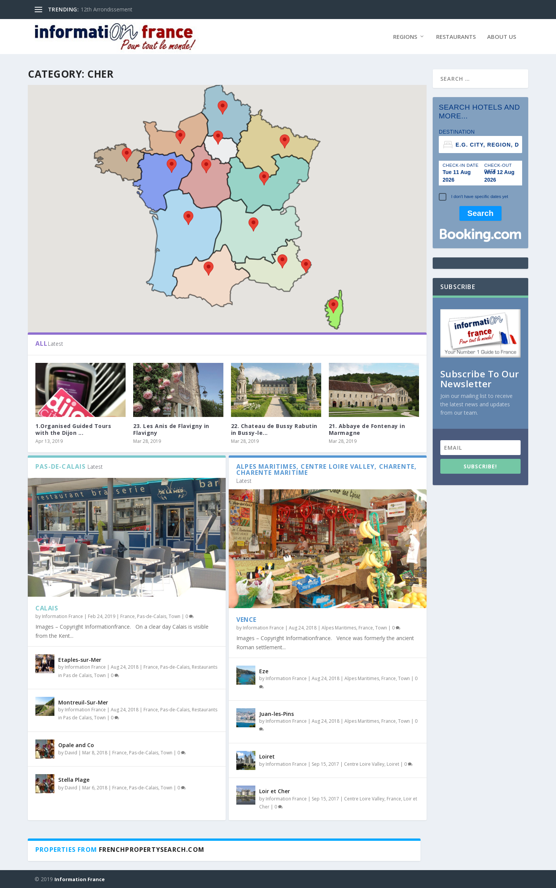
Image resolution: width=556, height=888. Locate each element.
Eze (263, 671)
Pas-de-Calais (151, 616)
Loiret (267, 756)
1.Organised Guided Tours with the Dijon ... (73, 429)
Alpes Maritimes (339, 627)
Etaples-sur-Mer (79, 659)
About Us (501, 37)
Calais (46, 608)
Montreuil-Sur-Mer (83, 702)
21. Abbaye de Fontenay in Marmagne (367, 429)
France (127, 616)
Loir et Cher (274, 791)
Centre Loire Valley (364, 764)
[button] (285, 141)
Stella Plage (73, 779)
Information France (62, 616)
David (71, 752)
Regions (405, 37)
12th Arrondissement (106, 9)
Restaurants (456, 37)
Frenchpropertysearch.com (151, 849)
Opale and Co (76, 745)
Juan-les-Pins (276, 713)
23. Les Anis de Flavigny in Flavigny (171, 429)
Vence (246, 619)
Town (174, 616)
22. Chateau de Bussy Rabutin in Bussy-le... (274, 429)
